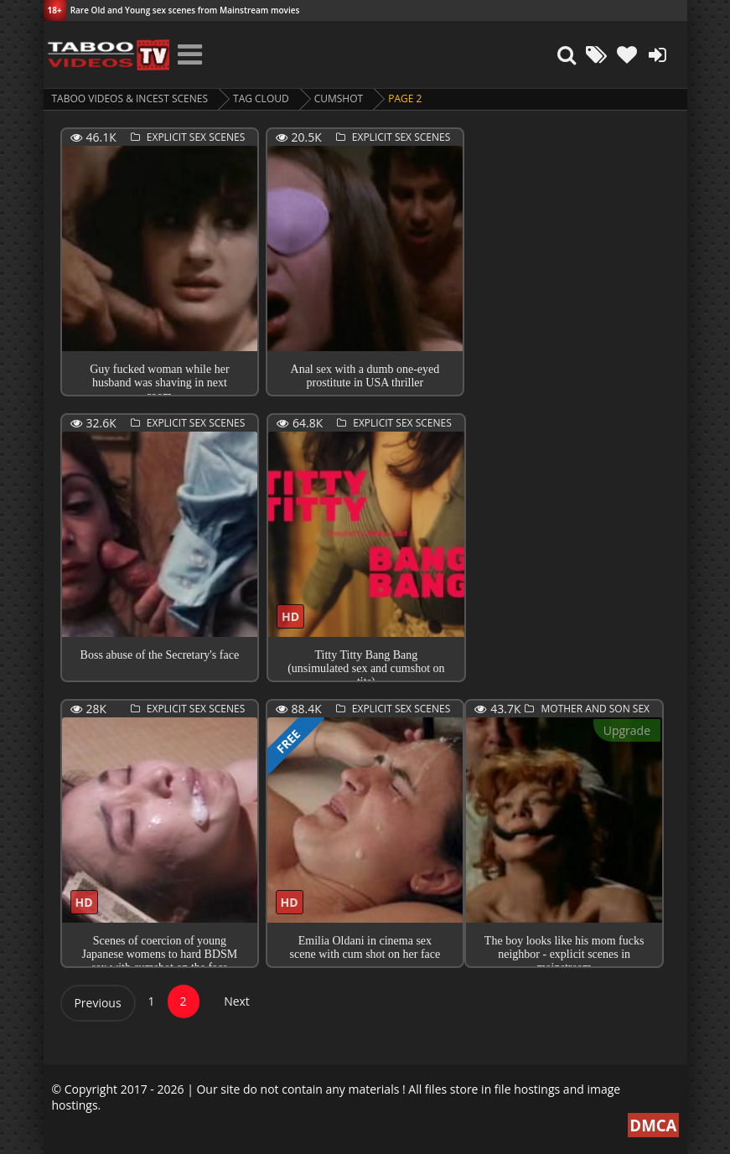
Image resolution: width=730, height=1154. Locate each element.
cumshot (338, 98)
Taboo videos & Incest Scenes (130, 98)
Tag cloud (261, 98)
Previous (97, 1003)
